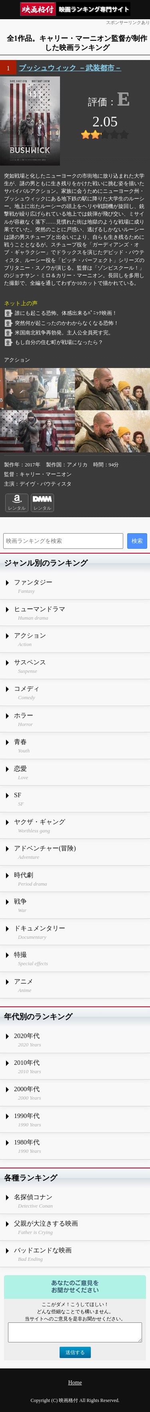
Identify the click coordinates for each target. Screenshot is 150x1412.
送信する (75, 1352)
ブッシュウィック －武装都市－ (70, 68)
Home (75, 1383)
